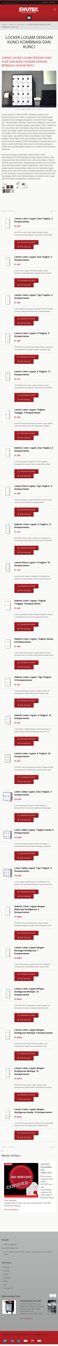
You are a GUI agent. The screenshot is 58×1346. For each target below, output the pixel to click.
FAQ (5, 1285)
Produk (6, 1274)
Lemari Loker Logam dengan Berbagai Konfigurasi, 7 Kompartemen (29, 950)
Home (4, 24)
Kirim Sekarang (24, 247)
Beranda (6, 1267)
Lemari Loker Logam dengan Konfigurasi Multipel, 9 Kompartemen (33, 1031)
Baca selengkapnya (11, 1210)
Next (54, 1156)
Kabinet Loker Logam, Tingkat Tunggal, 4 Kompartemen (30, 602)
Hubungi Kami (8, 1288)
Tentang (6, 1271)
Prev (51, 1156)
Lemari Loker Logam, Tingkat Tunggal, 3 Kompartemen (29, 411)
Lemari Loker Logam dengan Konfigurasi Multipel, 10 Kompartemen (29, 991)
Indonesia (52, 2)
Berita (5, 1281)
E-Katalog (7, 1278)
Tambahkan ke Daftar (26, 242)
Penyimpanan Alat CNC (30, 1301)
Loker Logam (20, 24)
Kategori (11, 24)
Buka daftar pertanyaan (9, 3)
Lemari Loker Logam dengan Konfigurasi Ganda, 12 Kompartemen (33, 1111)
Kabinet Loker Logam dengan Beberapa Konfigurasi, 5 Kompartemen (29, 909)
